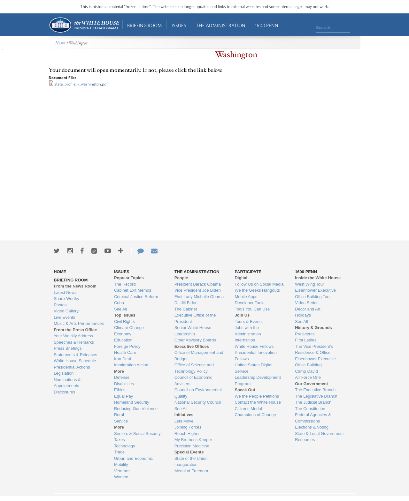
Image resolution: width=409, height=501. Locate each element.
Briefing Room (144, 25)
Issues (179, 25)
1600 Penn (266, 25)
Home (84, 25)
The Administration (220, 25)
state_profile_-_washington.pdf (81, 84)
